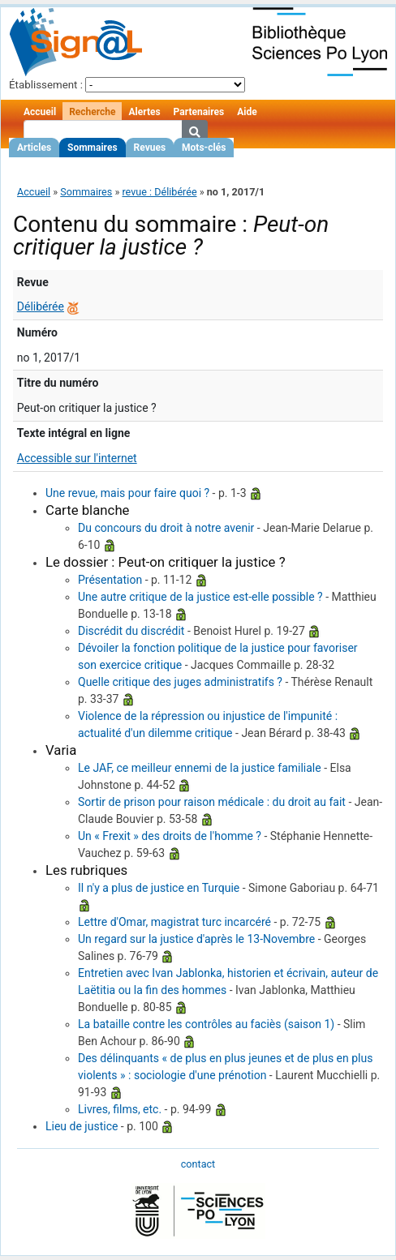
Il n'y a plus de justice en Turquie (158, 887)
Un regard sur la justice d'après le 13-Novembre (196, 938)
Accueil (40, 112)
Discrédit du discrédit (131, 630)
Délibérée (40, 306)
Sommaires (92, 147)
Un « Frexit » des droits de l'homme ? (169, 835)
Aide (246, 112)
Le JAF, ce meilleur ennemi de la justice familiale (199, 767)
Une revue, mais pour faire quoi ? (127, 492)
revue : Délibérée (159, 192)
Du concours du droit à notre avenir (166, 527)
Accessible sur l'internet (77, 458)
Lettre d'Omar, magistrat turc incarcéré (174, 921)
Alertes (144, 112)
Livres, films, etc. (119, 1109)
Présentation (110, 579)
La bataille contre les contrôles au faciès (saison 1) (206, 1024)
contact (198, 1164)
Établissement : (46, 85)
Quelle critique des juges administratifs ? (180, 681)
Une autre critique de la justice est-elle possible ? (200, 596)
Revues (150, 147)
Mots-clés (204, 147)
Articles (34, 147)
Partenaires (199, 112)
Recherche (92, 112)
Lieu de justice (81, 1126)
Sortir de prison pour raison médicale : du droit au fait (212, 801)
